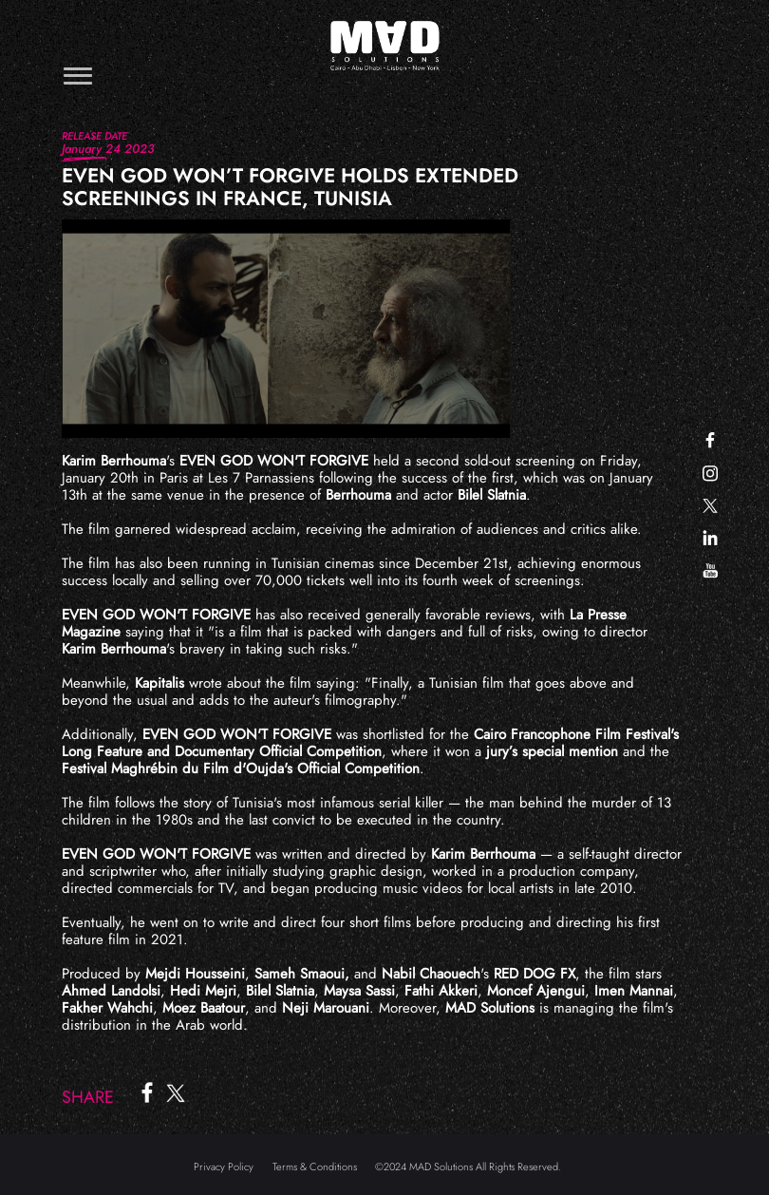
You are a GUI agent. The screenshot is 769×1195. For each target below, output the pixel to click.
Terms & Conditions (314, 1166)
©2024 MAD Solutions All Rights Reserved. (468, 1166)
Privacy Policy (223, 1166)
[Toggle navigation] (78, 75)
